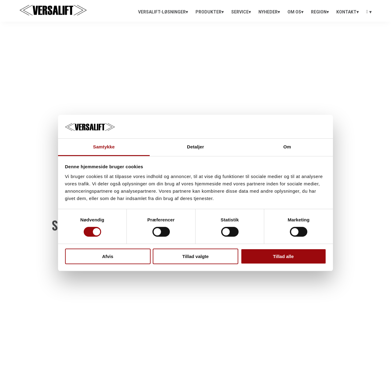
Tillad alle (283, 256)
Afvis (107, 256)
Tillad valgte (195, 256)
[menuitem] (163, 12)
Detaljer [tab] (195, 146)
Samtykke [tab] (104, 146)
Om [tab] (287, 146)
